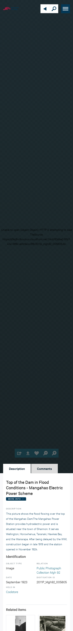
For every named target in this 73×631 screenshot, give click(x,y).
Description (17, 468)
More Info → (16, 498)
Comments (44, 468)
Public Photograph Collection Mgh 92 (49, 570)
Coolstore (12, 591)
